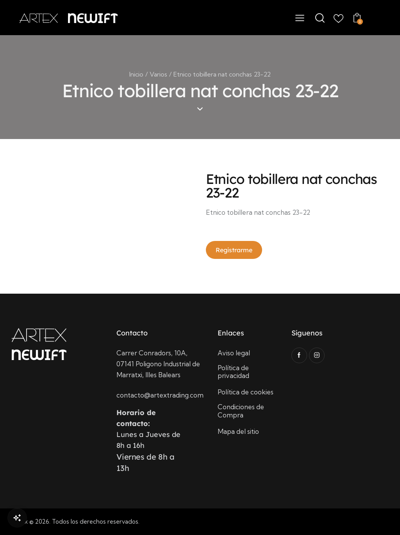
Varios (158, 74)
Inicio (136, 74)
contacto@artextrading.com (160, 395)
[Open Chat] (17, 517)
